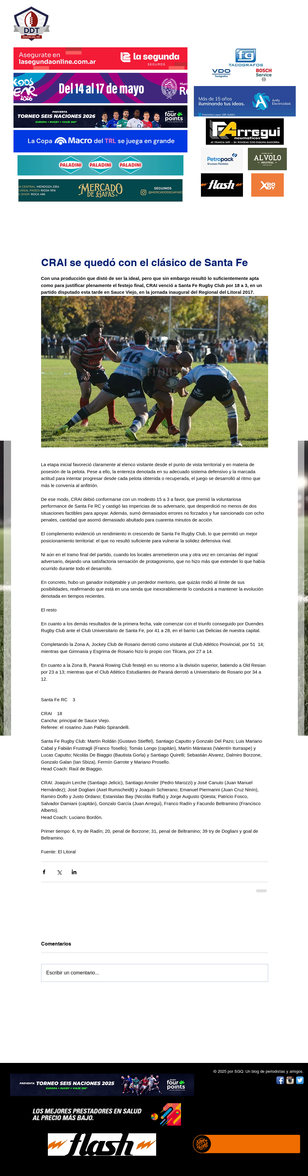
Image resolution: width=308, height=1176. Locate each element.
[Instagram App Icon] (290, 1080)
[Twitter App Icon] (300, 1080)
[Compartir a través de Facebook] (44, 872)
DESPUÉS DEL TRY (96, 20)
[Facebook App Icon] (280, 1080)
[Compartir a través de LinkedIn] (74, 872)
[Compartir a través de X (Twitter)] (59, 872)
